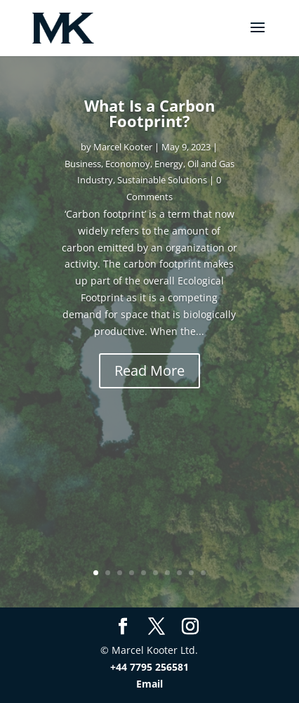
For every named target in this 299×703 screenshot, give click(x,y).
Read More (149, 370)
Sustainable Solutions (162, 179)
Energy (168, 163)
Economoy (127, 163)
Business (83, 163)
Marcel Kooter (122, 146)
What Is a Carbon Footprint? (149, 113)
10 (203, 572)
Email (149, 683)
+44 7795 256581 (149, 667)
